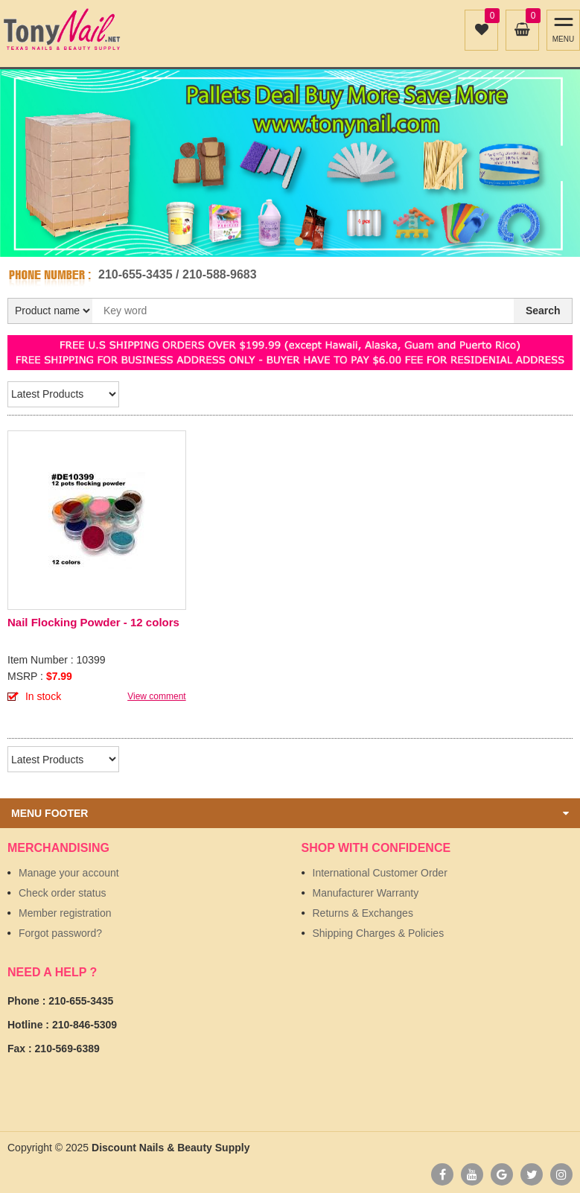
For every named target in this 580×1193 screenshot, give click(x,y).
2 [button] (298, 241)
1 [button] (282, 241)
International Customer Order (380, 873)
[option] (290, 163)
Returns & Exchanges (363, 913)
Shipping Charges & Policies (378, 933)
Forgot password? (60, 933)
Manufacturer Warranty (366, 893)
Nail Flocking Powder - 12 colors (93, 622)
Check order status (62, 893)
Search (543, 310)
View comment (156, 696)
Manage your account (69, 873)
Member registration (65, 913)
